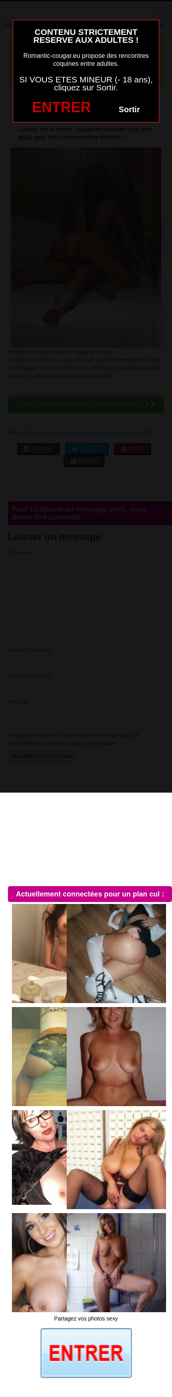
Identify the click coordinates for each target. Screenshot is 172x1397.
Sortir (129, 109)
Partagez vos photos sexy (86, 1318)
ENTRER (61, 107)
